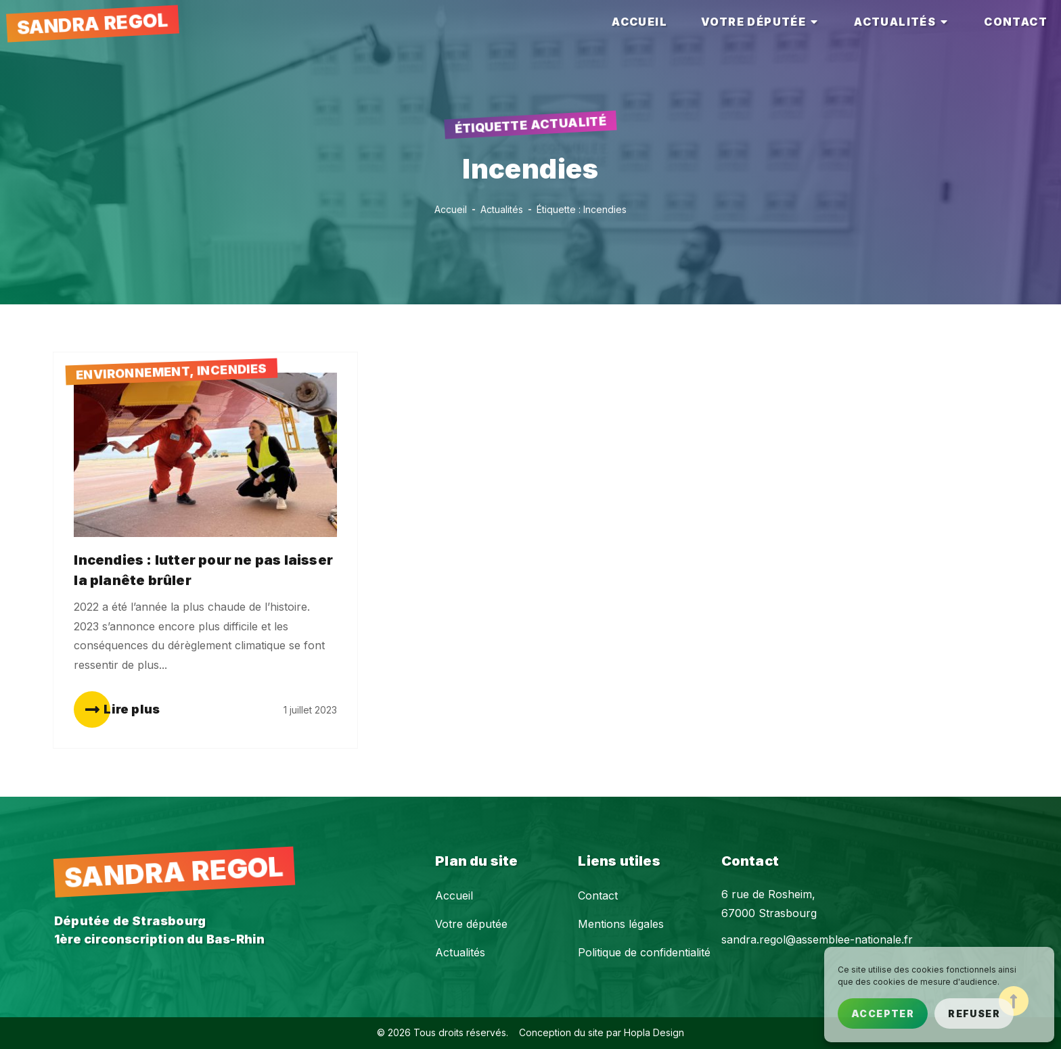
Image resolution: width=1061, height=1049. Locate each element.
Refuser (974, 1013)
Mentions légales (621, 924)
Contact (598, 895)
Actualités (460, 952)
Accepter (882, 1013)
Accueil (454, 895)
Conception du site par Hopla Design (601, 1032)
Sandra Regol (92, 23)
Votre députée (471, 924)
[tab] (639, 22)
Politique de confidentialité (644, 952)
